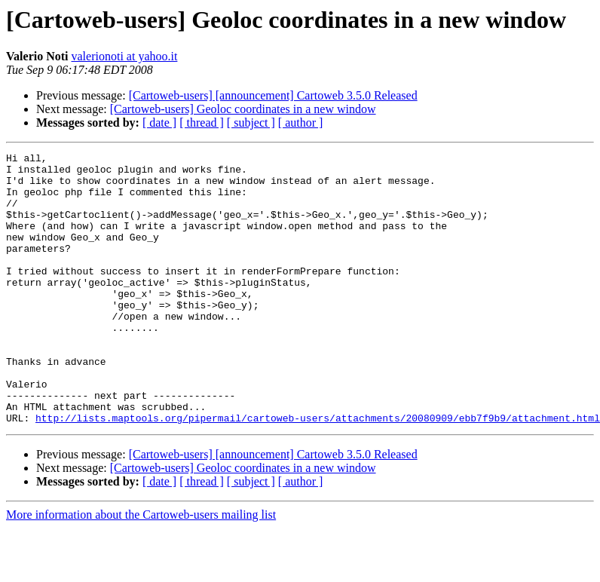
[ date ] (159, 122)
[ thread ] (201, 122)
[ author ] (300, 122)
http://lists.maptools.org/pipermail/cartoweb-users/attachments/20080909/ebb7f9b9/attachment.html (317, 472)
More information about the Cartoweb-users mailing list (141, 568)
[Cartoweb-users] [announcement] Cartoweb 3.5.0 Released (273, 95)
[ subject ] (251, 122)
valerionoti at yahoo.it (125, 56)
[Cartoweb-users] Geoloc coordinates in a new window (243, 109)
